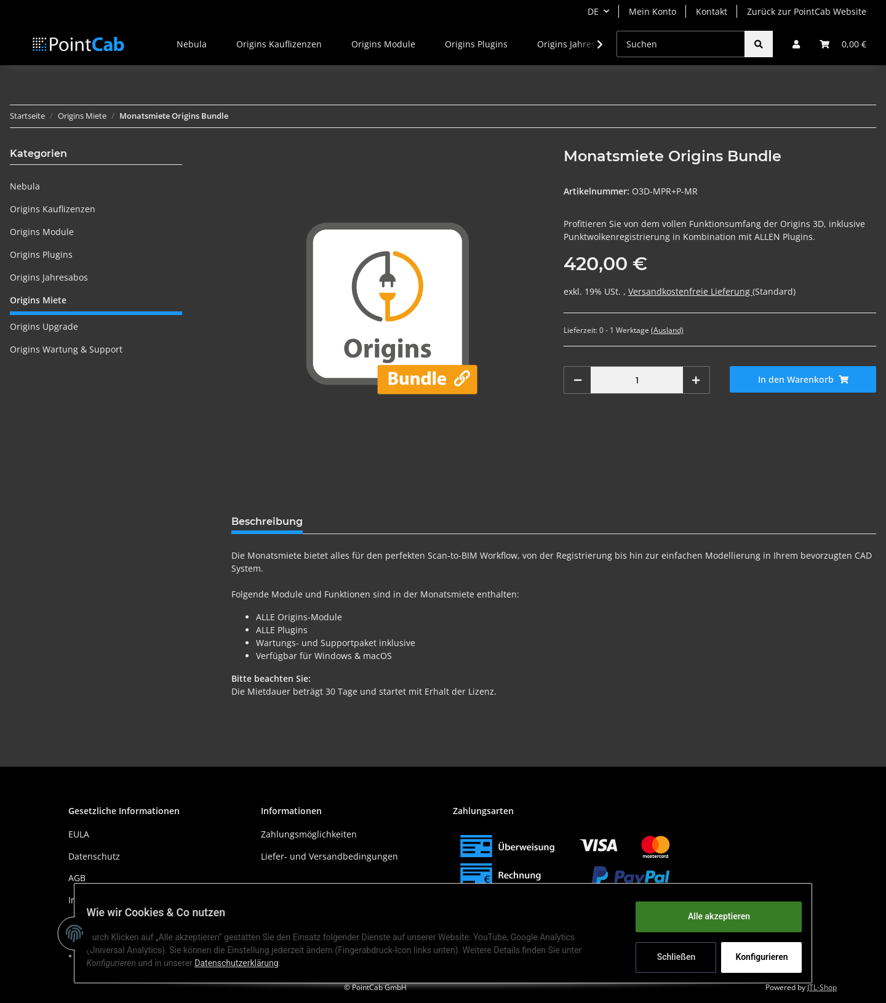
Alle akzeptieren (711, 916)
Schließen (668, 957)
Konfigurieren (755, 957)
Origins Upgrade (44, 326)
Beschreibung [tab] (267, 521)
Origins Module (42, 232)
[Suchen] (681, 44)
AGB (77, 878)
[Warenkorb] (843, 44)
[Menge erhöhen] (695, 380)
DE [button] (593, 11)
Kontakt (711, 11)
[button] (796, 44)
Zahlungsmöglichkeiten (309, 834)
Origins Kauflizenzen (52, 209)
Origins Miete (38, 300)
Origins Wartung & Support (66, 349)
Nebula (25, 186)
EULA (78, 834)
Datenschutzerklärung (244, 963)
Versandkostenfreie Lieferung (690, 291)
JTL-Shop (822, 987)
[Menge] (637, 380)
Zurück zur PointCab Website (806, 11)
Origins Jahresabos (49, 277)
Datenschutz (94, 856)
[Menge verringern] (577, 380)
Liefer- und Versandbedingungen (329, 856)
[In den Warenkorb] (803, 379)
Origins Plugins (41, 254)
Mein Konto (652, 11)
